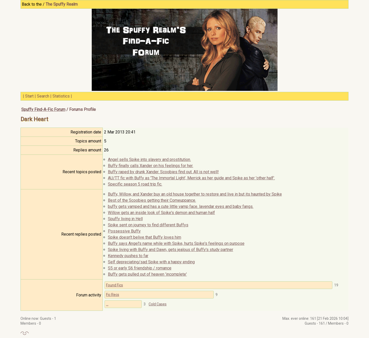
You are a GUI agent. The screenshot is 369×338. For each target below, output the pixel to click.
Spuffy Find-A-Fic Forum (43, 109)
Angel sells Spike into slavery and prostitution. (149, 159)
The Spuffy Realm (62, 4)
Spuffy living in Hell (125, 218)
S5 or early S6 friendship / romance (139, 268)
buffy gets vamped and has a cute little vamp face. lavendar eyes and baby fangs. (180, 206)
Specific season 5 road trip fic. (135, 184)
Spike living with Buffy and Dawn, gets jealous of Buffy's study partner (170, 249)
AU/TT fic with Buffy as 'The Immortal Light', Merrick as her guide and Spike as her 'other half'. (191, 178)
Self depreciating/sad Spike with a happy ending (151, 261)
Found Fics (114, 285)
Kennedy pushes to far (128, 255)
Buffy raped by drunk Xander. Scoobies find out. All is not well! (163, 171)
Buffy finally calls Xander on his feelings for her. (150, 165)
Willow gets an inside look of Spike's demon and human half (161, 212)
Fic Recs (112, 295)
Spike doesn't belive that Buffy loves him (144, 237)
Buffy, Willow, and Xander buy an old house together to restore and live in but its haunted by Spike (195, 194)
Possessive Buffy (124, 231)
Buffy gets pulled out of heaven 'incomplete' (147, 274)
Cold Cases (158, 304)
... (107, 304)
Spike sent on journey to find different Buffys (148, 225)
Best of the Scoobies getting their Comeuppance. (152, 200)
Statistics (61, 96)
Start (29, 96)
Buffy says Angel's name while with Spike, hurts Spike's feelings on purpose (176, 243)
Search (43, 96)
